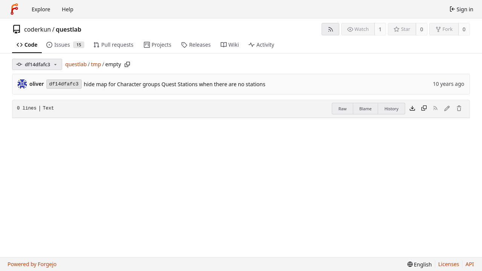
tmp (96, 64)
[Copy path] (127, 64)
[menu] (419, 264)
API (469, 264)
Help (67, 9)
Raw (343, 108)
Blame (365, 108)
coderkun (37, 29)
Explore (41, 9)
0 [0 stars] (421, 29)
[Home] (14, 9)
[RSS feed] (330, 29)
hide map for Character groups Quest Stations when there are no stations (174, 84)
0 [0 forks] (463, 29)
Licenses (448, 264)
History (391, 108)
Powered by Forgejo (32, 264)
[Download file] (412, 108)
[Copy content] (424, 108)
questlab (68, 29)
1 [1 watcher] (380, 29)
